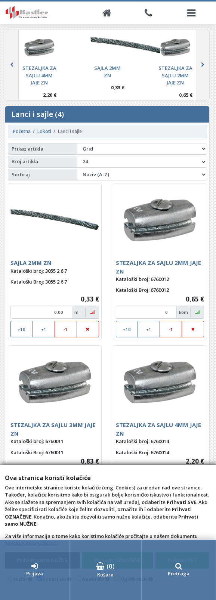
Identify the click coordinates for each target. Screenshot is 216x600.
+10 (21, 329)
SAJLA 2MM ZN (31, 262)
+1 (43, 329)
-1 (66, 329)
